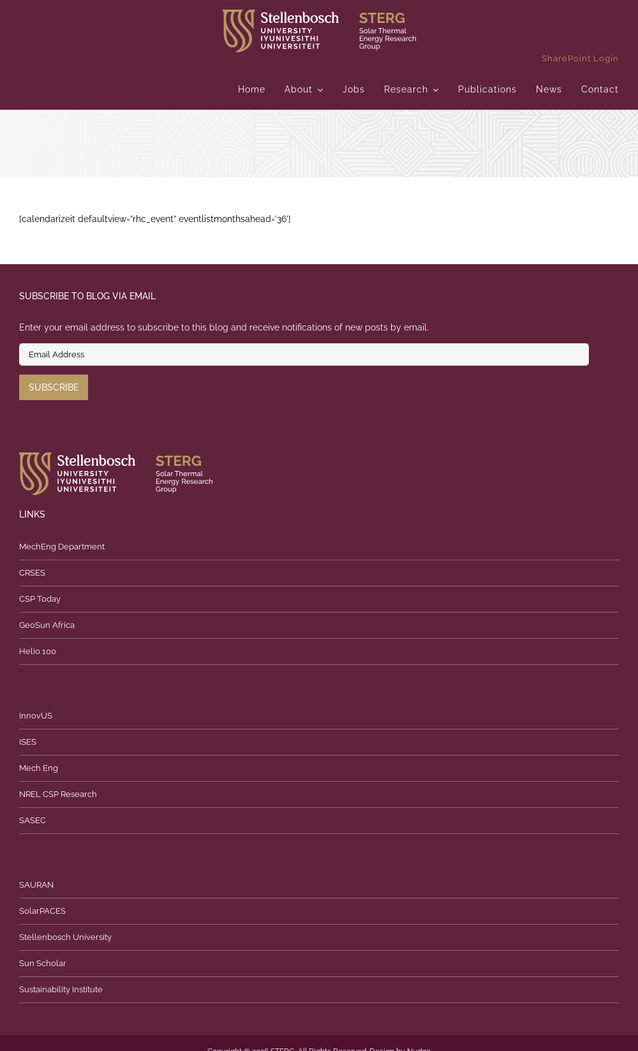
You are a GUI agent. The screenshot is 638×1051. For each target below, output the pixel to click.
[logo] (319, 14)
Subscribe (53, 387)
